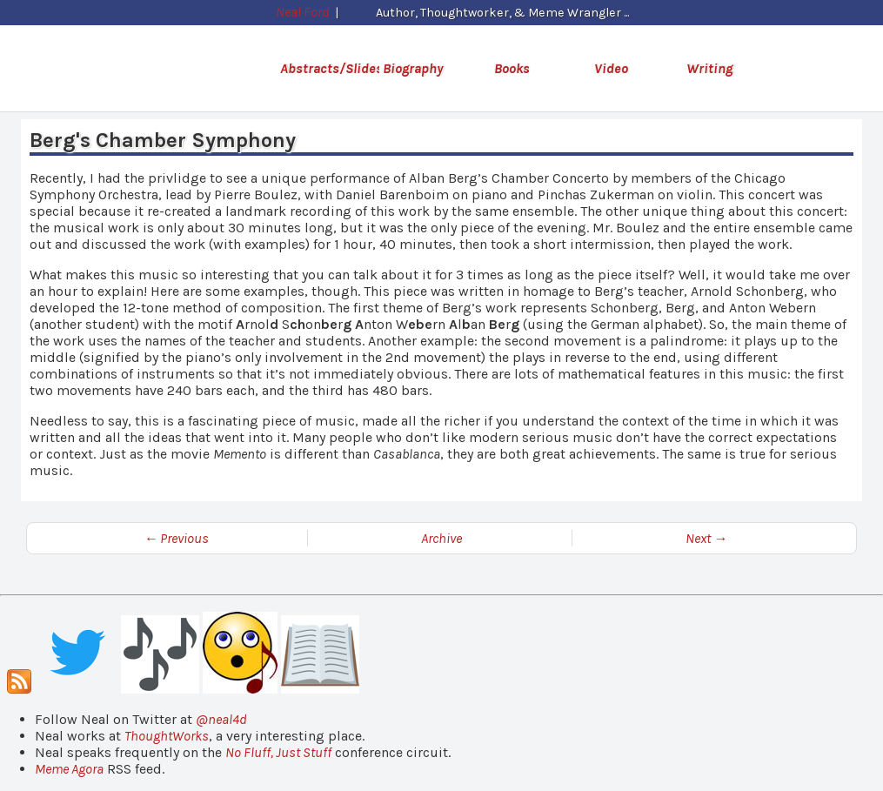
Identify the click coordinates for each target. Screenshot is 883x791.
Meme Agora (69, 769)
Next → (706, 538)
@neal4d (221, 719)
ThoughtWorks (166, 735)
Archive (441, 538)
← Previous (176, 538)
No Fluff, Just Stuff (278, 752)
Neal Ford (300, 11)
